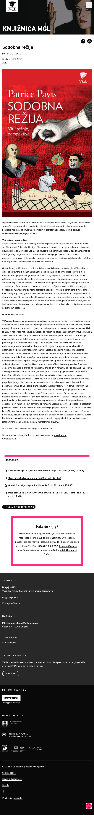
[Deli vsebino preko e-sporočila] (89, 41)
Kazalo (5, 785)
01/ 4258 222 (11, 637)
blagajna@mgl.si (68, 546)
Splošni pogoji (9, 773)
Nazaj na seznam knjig (20, 507)
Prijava (11, 674)
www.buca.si (60, 435)
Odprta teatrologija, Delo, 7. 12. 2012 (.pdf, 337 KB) (34, 478)
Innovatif (18, 798)
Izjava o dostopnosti (12, 779)
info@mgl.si (10, 642)
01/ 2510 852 (11, 598)
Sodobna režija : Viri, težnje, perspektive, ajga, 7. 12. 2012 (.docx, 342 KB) (46, 470)
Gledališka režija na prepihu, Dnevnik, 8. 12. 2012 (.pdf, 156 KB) (40, 485)
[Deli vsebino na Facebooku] (83, 41)
